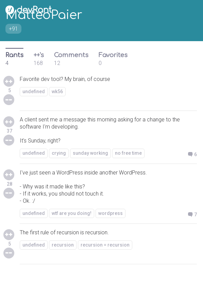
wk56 (57, 91)
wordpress (110, 213)
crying (59, 153)
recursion (63, 245)
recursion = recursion (105, 245)
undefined (33, 91)
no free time (128, 153)
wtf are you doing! (71, 213)
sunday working (90, 153)
